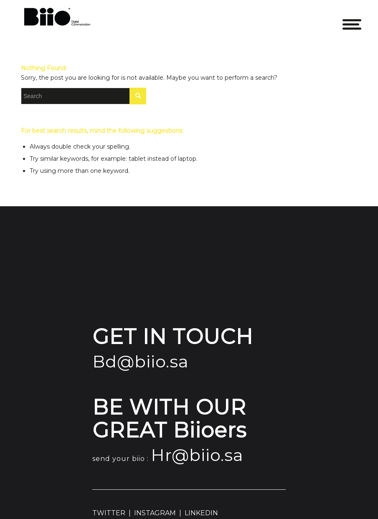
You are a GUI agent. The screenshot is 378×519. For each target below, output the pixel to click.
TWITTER (108, 513)
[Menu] (345, 19)
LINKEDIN (201, 513)
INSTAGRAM (155, 513)
